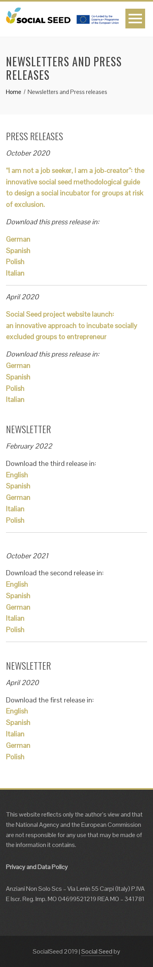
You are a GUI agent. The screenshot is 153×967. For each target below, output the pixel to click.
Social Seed (96, 951)
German (18, 239)
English (17, 474)
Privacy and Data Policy (37, 867)
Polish (15, 261)
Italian (15, 273)
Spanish (18, 250)
